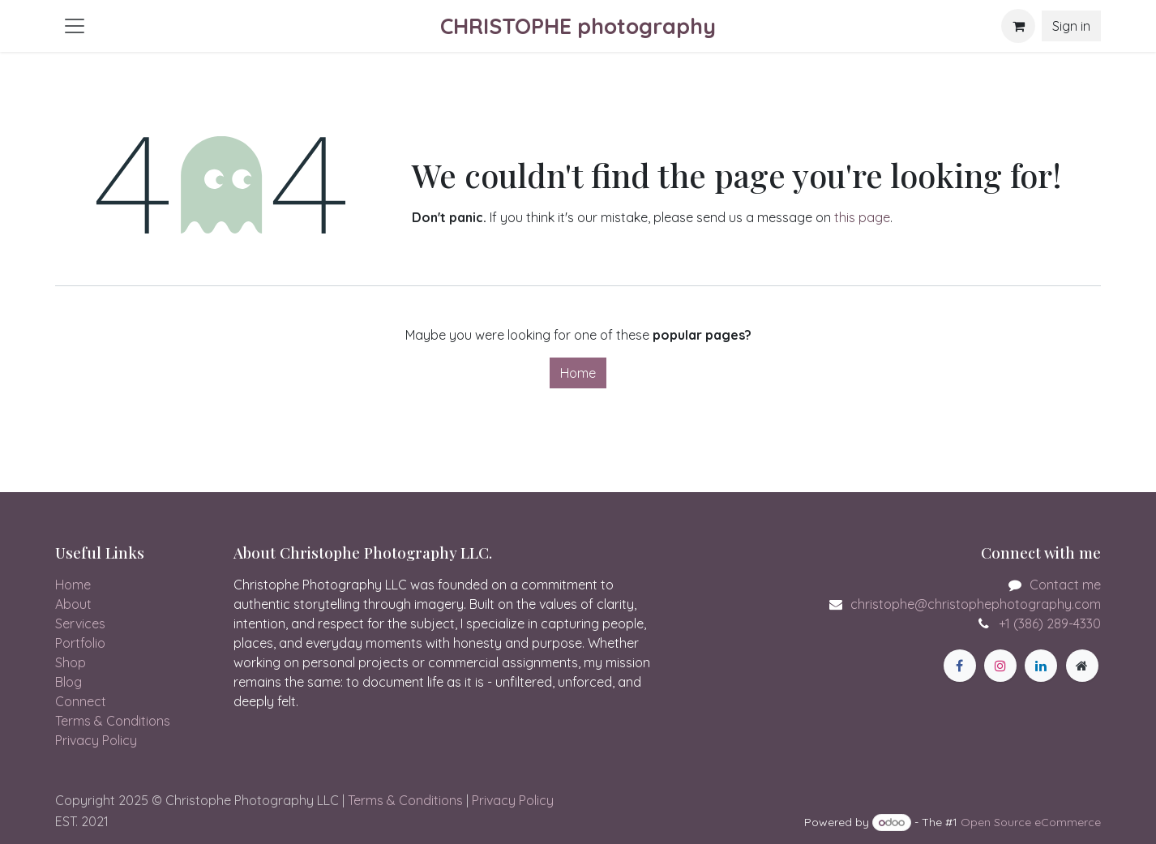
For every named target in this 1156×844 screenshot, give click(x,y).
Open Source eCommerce (1031, 822)
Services (80, 623)
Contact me (1065, 584)
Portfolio (80, 643)
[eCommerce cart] (1018, 26)
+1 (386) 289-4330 (1050, 623)
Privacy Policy (96, 740)
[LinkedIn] (1041, 665)
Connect (80, 701)
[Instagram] (1000, 665)
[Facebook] (960, 665)
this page (862, 217)
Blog (68, 682)
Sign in (1071, 26)
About (73, 604)
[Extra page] (1082, 665)
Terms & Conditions (112, 721)
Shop (70, 662)
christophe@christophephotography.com (975, 604)
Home (578, 373)
